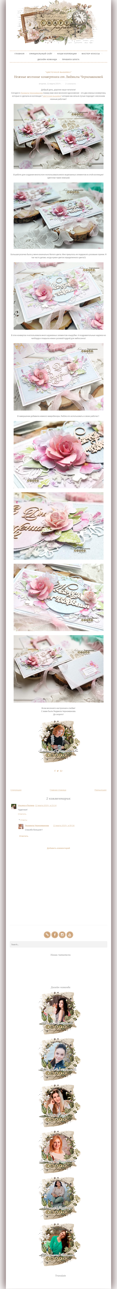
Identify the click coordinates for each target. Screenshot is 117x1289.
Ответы (23, 820)
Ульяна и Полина (26, 805)
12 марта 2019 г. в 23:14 (45, 805)
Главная (19, 54)
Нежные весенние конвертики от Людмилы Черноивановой (58, 77)
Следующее (16, 790)
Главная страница (58, 790)
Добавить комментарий (58, 848)
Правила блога (70, 59)
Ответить (22, 814)
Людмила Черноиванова (32, 93)
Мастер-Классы (91, 54)
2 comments (70, 83)
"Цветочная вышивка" (58, 72)
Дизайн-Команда (47, 59)
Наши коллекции (67, 54)
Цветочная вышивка (52, 96)
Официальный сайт (40, 54)
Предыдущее (101, 790)
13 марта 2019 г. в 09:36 (63, 825)
